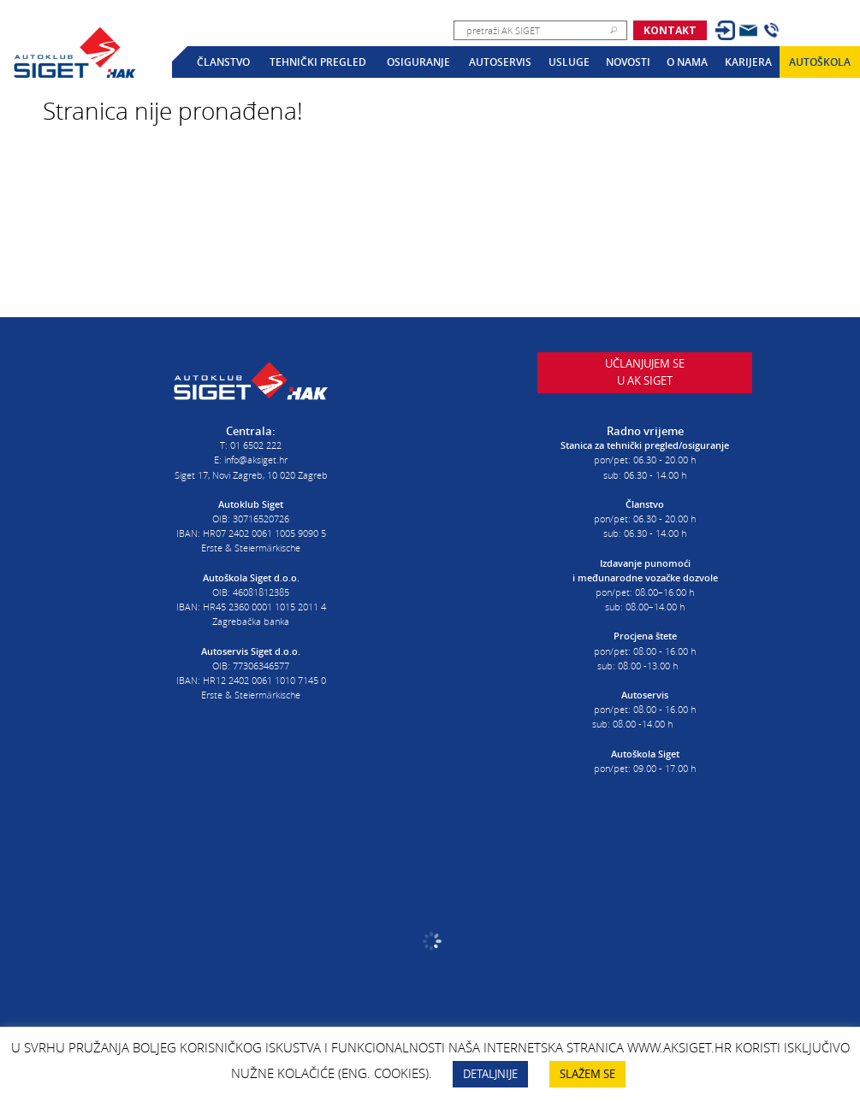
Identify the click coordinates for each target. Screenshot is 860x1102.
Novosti (628, 62)
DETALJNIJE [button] (490, 1073)
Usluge (569, 62)
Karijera (748, 62)
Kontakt (670, 30)
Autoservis (500, 62)
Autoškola (820, 62)
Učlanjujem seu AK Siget (645, 378)
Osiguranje (418, 62)
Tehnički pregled (318, 62)
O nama (687, 62)
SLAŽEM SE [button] (587, 1073)
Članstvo (223, 62)
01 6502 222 (256, 442)
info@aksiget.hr (256, 457)
